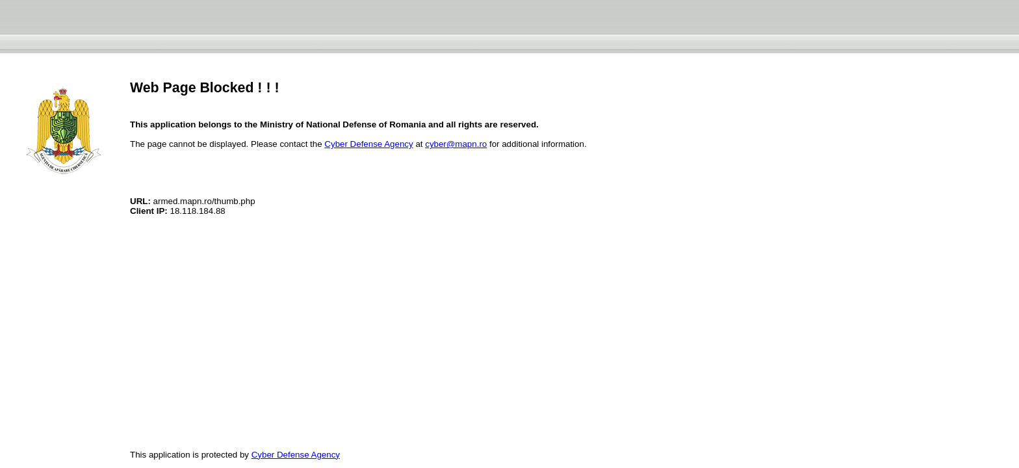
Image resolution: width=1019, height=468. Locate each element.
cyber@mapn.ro (456, 144)
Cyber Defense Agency (368, 144)
